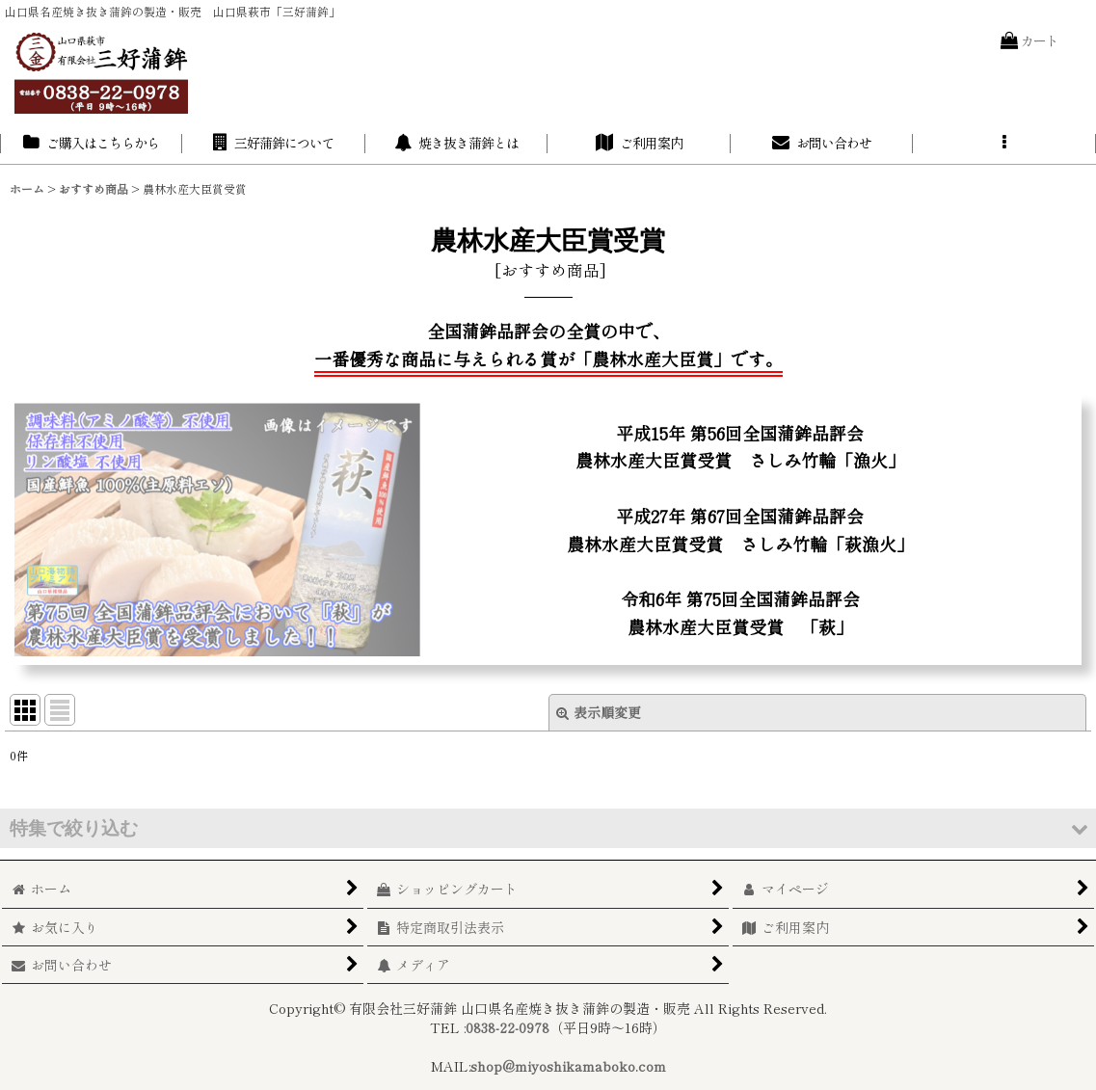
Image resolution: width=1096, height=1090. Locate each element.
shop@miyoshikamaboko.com (568, 1066)
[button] (1004, 143)
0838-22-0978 (507, 1027)
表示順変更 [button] (598, 712)
